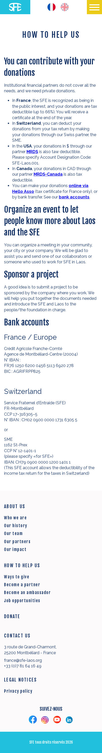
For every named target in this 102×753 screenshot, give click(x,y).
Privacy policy (18, 691)
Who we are (15, 517)
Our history (15, 525)
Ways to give (16, 576)
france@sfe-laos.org (23, 660)
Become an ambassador (27, 592)
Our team (13, 533)
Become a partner (22, 584)
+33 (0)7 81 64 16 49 (22, 666)
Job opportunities (22, 600)
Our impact (15, 549)
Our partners (17, 541)
